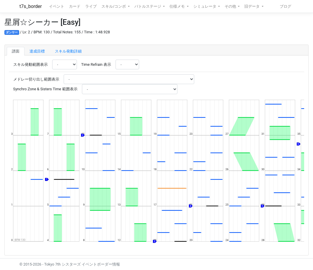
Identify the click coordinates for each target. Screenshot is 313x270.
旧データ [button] (252, 6)
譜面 (15, 51)
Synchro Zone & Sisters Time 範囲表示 (45, 89)
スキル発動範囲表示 (30, 64)
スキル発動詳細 (68, 51)
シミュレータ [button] (205, 6)
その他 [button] (231, 6)
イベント (56, 6)
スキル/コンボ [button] (114, 6)
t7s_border (30, 6)
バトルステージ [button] (148, 6)
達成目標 (37, 51)
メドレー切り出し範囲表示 (36, 79)
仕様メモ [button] (177, 6)
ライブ (91, 6)
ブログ (285, 6)
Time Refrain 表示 (96, 64)
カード (74, 6)
